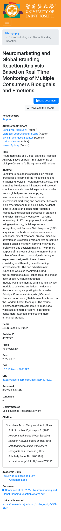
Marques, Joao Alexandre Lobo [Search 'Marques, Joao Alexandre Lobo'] (20, 133)
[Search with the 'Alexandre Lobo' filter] (18, 479)
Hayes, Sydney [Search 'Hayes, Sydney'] (10, 145)
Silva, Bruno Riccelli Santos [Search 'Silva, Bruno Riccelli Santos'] (18, 137)
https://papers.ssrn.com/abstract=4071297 (27, 379)
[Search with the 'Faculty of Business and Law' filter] (18, 475)
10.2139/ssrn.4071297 (15, 369)
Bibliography (12, 33)
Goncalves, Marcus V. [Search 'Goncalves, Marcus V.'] (14, 129)
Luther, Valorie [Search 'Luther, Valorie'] (10, 141)
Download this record (40, 108)
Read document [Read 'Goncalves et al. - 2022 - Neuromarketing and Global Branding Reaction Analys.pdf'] (46, 100)
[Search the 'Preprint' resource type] (7, 119)
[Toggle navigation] (7, 22)
